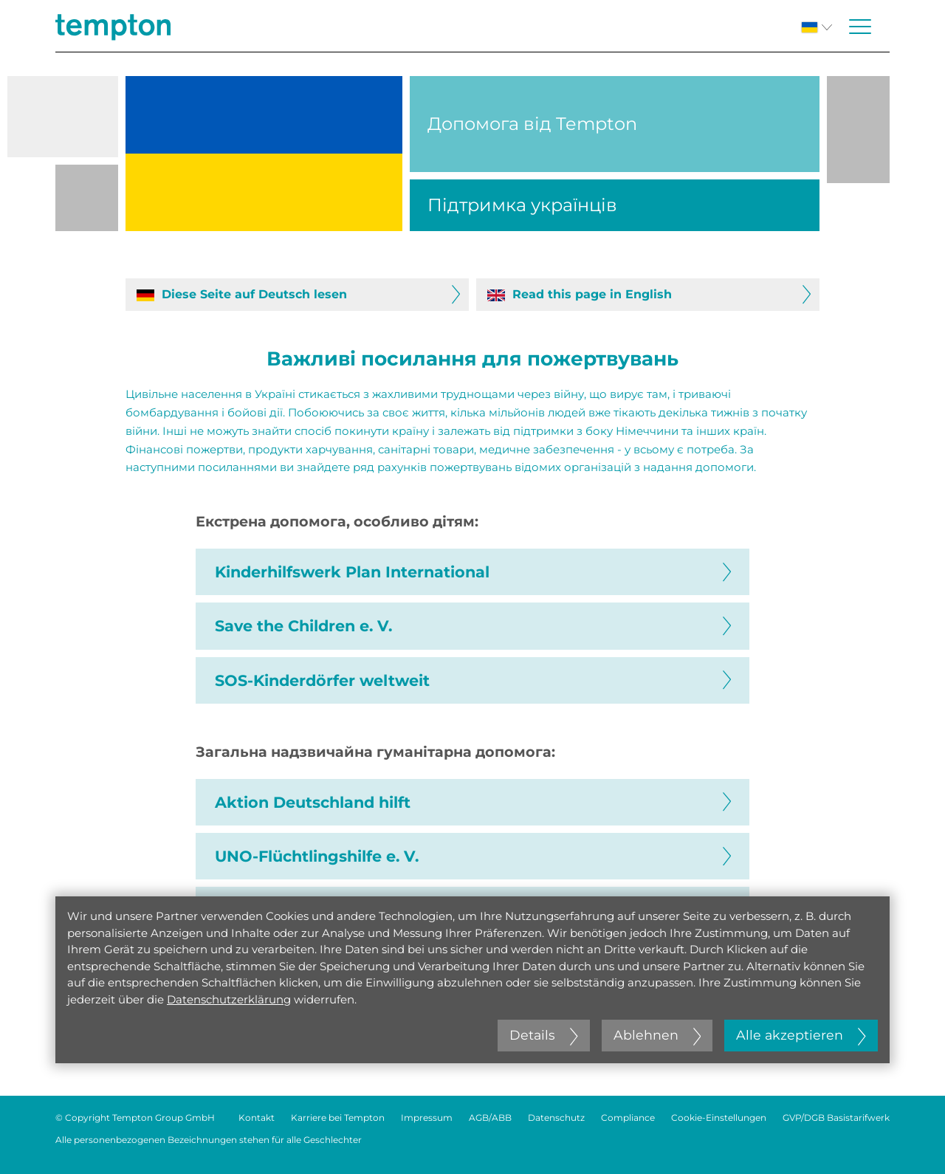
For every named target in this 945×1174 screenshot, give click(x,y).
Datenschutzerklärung (229, 999)
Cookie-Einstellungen (718, 1117)
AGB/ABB (490, 1117)
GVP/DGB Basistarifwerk (836, 1117)
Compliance (628, 1117)
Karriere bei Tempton (338, 1117)
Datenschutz (556, 1117)
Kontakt (256, 1117)
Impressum (427, 1117)
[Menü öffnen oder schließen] (860, 26)
